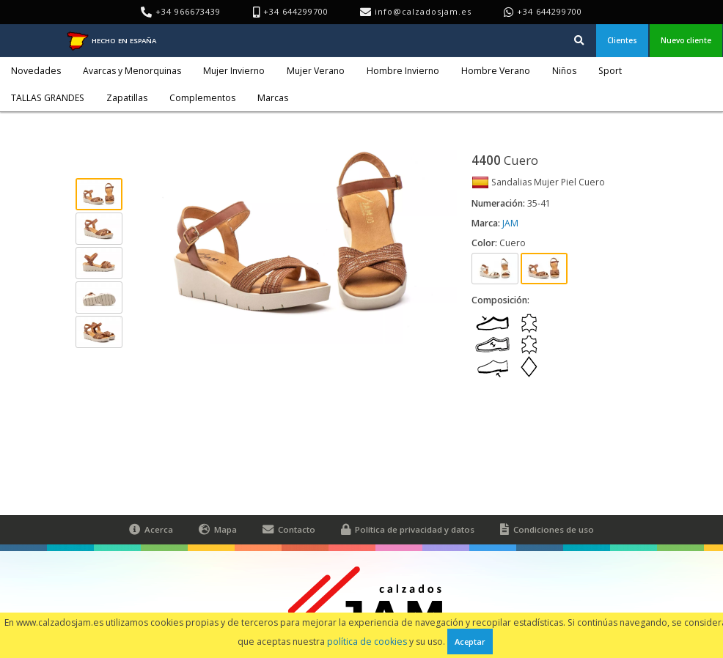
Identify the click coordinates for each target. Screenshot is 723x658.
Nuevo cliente (686, 40)
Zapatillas (126, 98)
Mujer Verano (316, 70)
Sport (610, 70)
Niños (564, 70)
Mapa (218, 530)
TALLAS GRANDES (47, 98)
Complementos (202, 98)
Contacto (289, 530)
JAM (510, 223)
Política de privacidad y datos (407, 530)
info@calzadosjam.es (423, 11)
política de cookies (367, 641)
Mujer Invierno (234, 70)
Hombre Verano (495, 70)
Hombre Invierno (403, 70)
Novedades (36, 70)
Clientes (622, 40)
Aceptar (470, 641)
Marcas (272, 98)
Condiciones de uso (547, 530)
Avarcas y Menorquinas (132, 70)
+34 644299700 (549, 11)
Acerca (151, 530)
